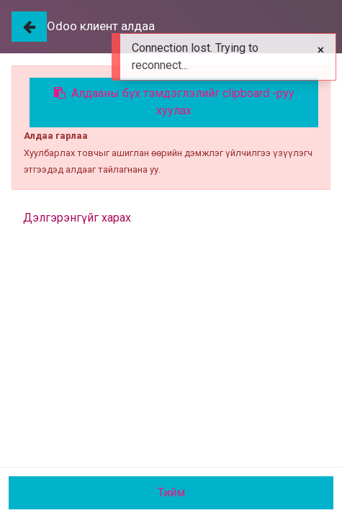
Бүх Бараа (38, 133)
